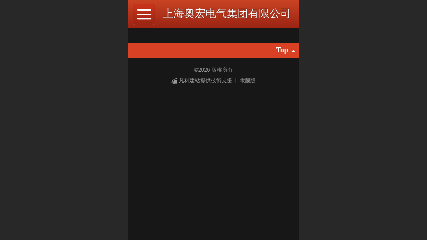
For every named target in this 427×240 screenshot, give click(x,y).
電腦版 (248, 80)
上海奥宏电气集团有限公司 (227, 13)
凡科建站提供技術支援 (202, 80)
